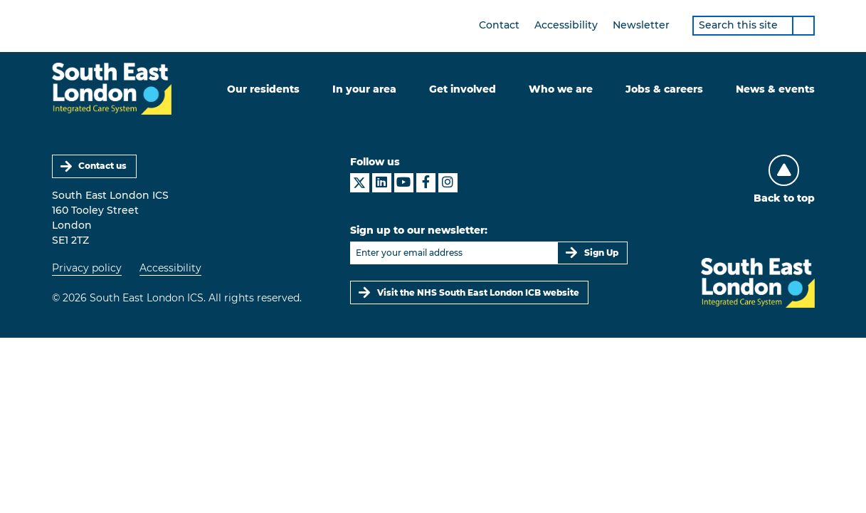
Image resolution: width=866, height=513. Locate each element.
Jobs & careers (664, 89)
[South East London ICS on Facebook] (425, 182)
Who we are (561, 89)
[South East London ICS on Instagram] (448, 182)
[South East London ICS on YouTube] (403, 182)
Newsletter (641, 25)
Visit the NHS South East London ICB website (478, 292)
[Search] (803, 25)
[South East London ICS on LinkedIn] (381, 182)
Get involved (462, 89)
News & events (775, 89)
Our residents (263, 89)
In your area (364, 89)
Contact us (102, 165)
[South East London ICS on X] (359, 182)
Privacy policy (87, 267)
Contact (499, 25)
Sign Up (601, 252)
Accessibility (566, 25)
